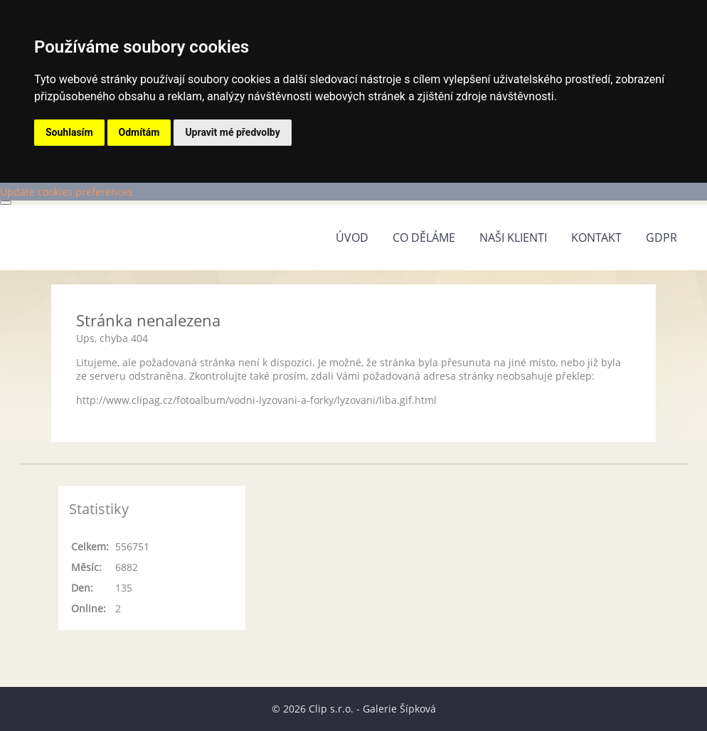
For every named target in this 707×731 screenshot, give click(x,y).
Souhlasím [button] (69, 132)
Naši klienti (513, 237)
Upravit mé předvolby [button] (232, 132)
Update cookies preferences (66, 191)
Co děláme (424, 237)
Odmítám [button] (139, 132)
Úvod (352, 237)
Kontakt (596, 237)
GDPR (661, 237)
